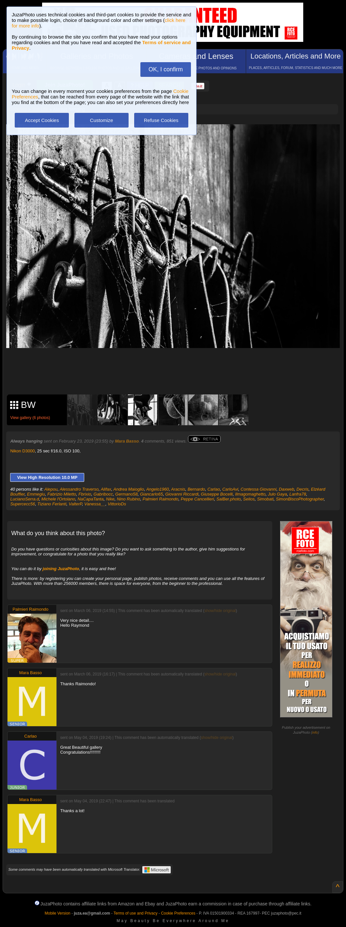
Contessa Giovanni (258, 489)
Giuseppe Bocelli (217, 494)
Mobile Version (58, 913)
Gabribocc (103, 494)
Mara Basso (127, 441)
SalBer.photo (228, 499)
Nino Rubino (128, 499)
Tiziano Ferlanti (52, 503)
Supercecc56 (22, 503)
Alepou (50, 489)
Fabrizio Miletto (61, 494)
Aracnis (178, 489)
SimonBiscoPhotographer (300, 499)
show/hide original (220, 610)
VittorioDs (117, 503)
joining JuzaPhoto (61, 568)
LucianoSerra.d (24, 499)
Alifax (106, 489)
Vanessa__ (94, 503)
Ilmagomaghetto (250, 494)
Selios (249, 499)
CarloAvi (230, 489)
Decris (302, 489)
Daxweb (286, 489)
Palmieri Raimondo (161, 499)
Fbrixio (84, 494)
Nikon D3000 (22, 450)
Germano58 (126, 494)
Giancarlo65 (151, 494)
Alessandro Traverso (79, 489)
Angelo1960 (157, 489)
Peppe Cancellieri (197, 499)
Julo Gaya (277, 494)
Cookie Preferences (178, 913)
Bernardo (196, 489)
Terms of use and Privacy (136, 913)
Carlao (213, 489)
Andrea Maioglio (128, 489)
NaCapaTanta (91, 499)
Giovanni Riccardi (181, 494)
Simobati (265, 499)
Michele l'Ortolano (58, 499)
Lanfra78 (297, 494)
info (315, 732)
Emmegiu (36, 494)
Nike (110, 499)
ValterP (75, 503)
